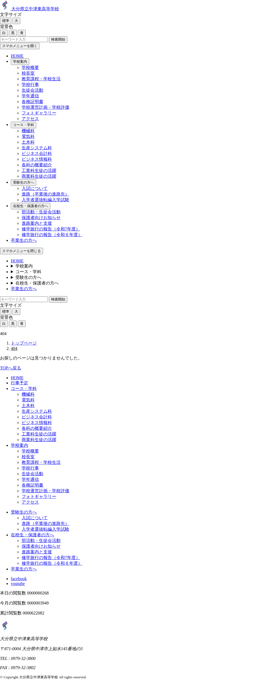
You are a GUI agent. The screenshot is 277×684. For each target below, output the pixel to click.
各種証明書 (32, 101)
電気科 (28, 136)
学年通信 (30, 96)
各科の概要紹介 (37, 165)
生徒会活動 (32, 90)
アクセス (30, 118)
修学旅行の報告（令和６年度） (52, 234)
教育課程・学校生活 (41, 79)
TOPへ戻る (10, 368)
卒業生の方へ (24, 240)
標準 (5, 21)
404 (14, 348)
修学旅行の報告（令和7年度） (51, 229)
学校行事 (30, 84)
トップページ (24, 343)
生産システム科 (37, 148)
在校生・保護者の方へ (30, 206)
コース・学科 (23, 125)
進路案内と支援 (37, 223)
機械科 (28, 130)
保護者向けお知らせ (41, 217)
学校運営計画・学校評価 (45, 107)
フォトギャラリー (39, 113)
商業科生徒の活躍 (39, 176)
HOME (17, 56)
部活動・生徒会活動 (41, 212)
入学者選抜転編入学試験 (45, 199)
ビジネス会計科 (37, 153)
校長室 (28, 73)
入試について (35, 188)
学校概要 (30, 67)
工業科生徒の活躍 (39, 170)
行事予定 (19, 383)
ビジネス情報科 (37, 159)
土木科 (28, 142)
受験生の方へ (23, 182)
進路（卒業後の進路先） (45, 194)
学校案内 (20, 62)
